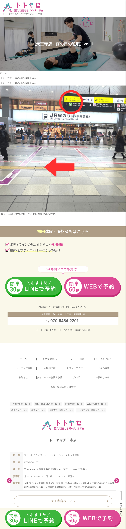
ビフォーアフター (76, 368)
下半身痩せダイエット (21, 404)
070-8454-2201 (64, 320)
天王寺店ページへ (63, 501)
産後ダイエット (38, 410)
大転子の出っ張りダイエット (48, 404)
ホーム (3, 73)
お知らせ (23, 377)
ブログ (76, 377)
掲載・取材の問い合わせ (63, 387)
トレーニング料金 (103, 359)
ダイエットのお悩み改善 (49, 377)
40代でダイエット (19, 410)
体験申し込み (102, 377)
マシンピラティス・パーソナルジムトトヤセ (22, 14)
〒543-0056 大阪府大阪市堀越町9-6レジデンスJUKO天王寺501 (56, 469)
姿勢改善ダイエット (74, 404)
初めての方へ (50, 359)
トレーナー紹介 (76, 359)
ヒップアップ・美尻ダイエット (91, 410)
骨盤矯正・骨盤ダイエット (61, 410)
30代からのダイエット (97, 404)
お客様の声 (49, 368)
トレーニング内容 (23, 368)
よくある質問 (102, 368)
